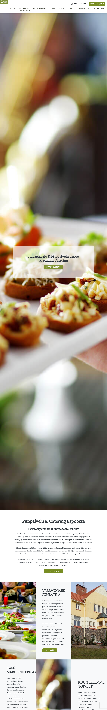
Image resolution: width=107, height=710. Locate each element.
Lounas (71, 8)
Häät (54, 8)
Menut (62, 8)
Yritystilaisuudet (40, 8)
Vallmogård (83, 8)
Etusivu (13, 8)
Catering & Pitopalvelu (24, 9)
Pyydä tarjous (97, 4)
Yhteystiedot (99, 8)
